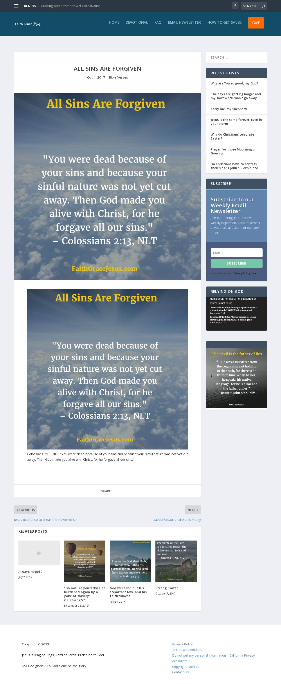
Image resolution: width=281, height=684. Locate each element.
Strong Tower (166, 584)
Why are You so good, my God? (234, 79)
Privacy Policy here (245, 269)
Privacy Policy (182, 640)
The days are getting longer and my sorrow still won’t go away (236, 92)
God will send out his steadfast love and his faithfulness (128, 588)
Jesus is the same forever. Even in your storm (236, 118)
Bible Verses (118, 73)
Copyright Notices (185, 662)
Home (114, 26)
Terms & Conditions (187, 645)
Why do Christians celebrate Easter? (232, 132)
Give (256, 25)
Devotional (137, 26)
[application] (236, 310)
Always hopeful (30, 568)
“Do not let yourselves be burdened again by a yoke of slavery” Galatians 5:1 (84, 590)
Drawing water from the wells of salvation (71, 6)
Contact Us (180, 668)
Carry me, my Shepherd (229, 105)
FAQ (158, 26)
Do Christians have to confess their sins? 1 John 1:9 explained (234, 162)
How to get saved (224, 26)
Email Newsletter (184, 26)
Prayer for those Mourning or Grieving (233, 147)
